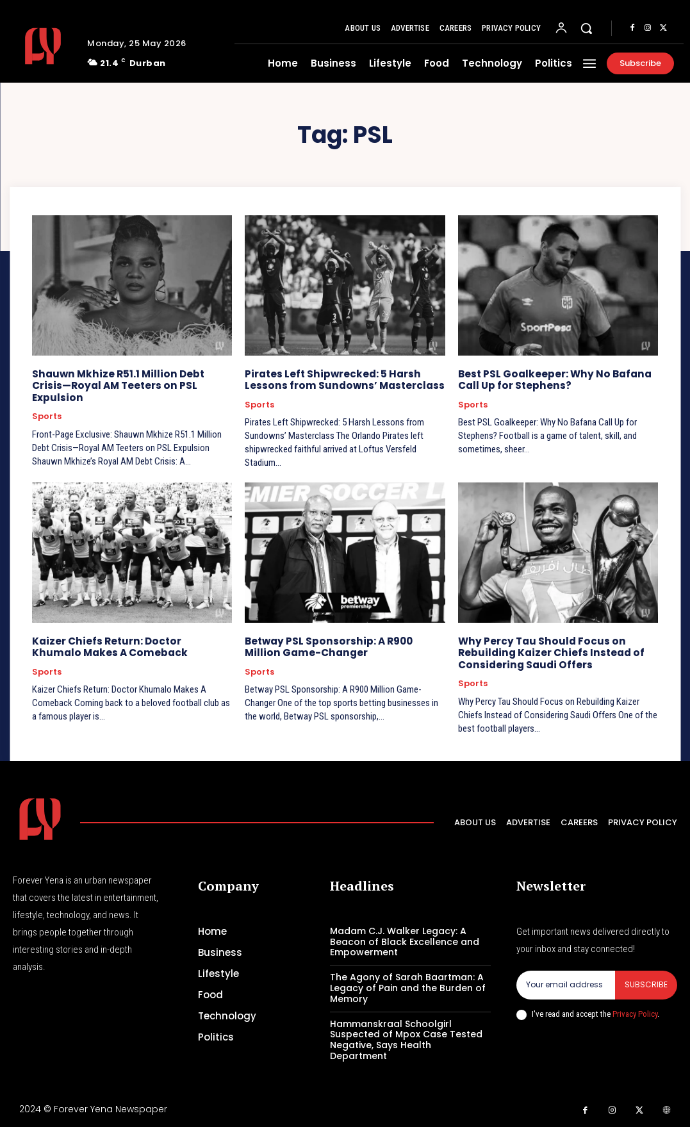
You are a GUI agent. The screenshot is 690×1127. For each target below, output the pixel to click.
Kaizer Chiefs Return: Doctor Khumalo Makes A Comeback (129, 646)
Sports (47, 404)
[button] (586, 28)
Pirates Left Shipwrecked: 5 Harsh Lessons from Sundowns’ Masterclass (342, 379)
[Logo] (45, 46)
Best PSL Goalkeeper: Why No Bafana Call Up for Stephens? (553, 379)
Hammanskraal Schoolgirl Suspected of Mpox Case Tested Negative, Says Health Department (406, 1038)
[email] (565, 983)
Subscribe (646, 983)
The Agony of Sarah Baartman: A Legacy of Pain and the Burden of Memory (408, 986)
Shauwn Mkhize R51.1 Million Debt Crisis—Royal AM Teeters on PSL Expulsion (130, 379)
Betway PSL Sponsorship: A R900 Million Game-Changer (344, 646)
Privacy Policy (634, 1012)
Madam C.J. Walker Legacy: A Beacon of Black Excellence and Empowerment (404, 940)
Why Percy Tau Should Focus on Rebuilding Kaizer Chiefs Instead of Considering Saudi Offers (548, 652)
